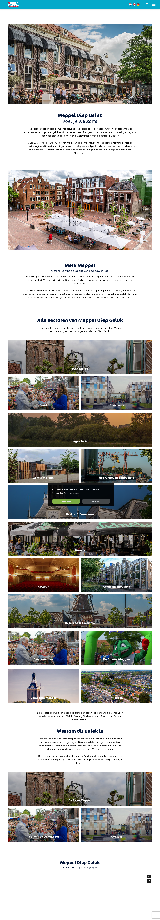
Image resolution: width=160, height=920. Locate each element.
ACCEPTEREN (66, 501)
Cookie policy (57, 493)
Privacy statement (71, 493)
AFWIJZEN (96, 501)
